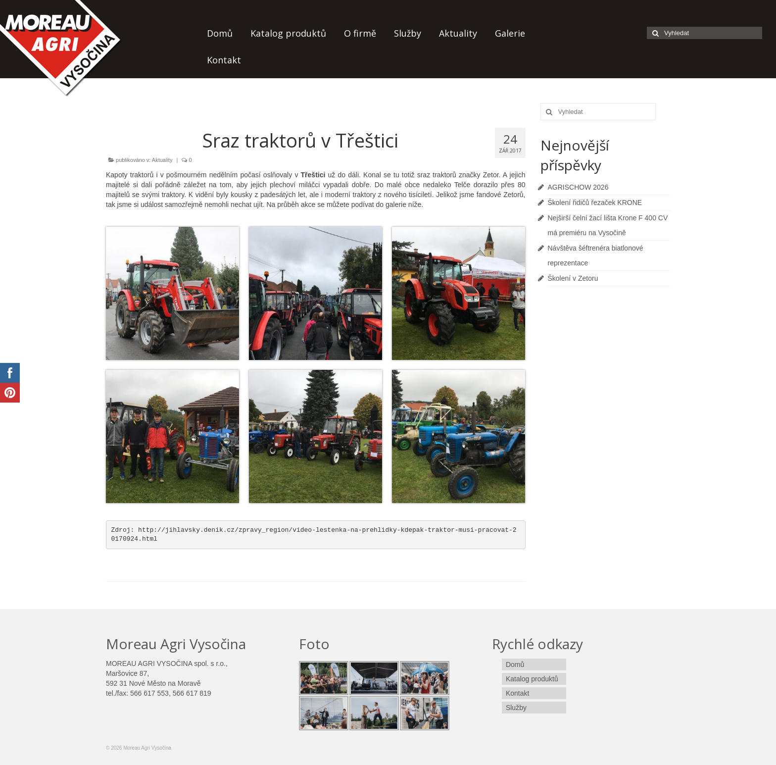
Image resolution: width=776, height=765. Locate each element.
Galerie (510, 33)
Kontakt (224, 60)
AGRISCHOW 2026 (578, 187)
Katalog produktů (288, 33)
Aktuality (458, 33)
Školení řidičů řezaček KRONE (595, 202)
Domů (220, 33)
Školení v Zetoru (573, 278)
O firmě (360, 33)
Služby (407, 33)
